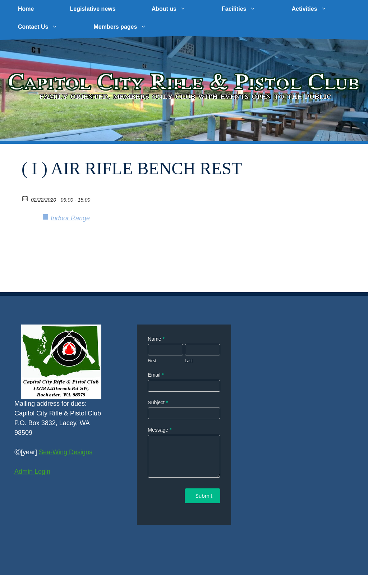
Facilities (247, 9)
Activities (317, 9)
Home (26, 9)
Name (156, 339)
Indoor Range (70, 218)
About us (178, 9)
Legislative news (92, 9)
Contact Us (46, 27)
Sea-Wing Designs (65, 452)
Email (156, 375)
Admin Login (32, 471)
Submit (204, 495)
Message (159, 430)
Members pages (128, 27)
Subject (158, 402)
